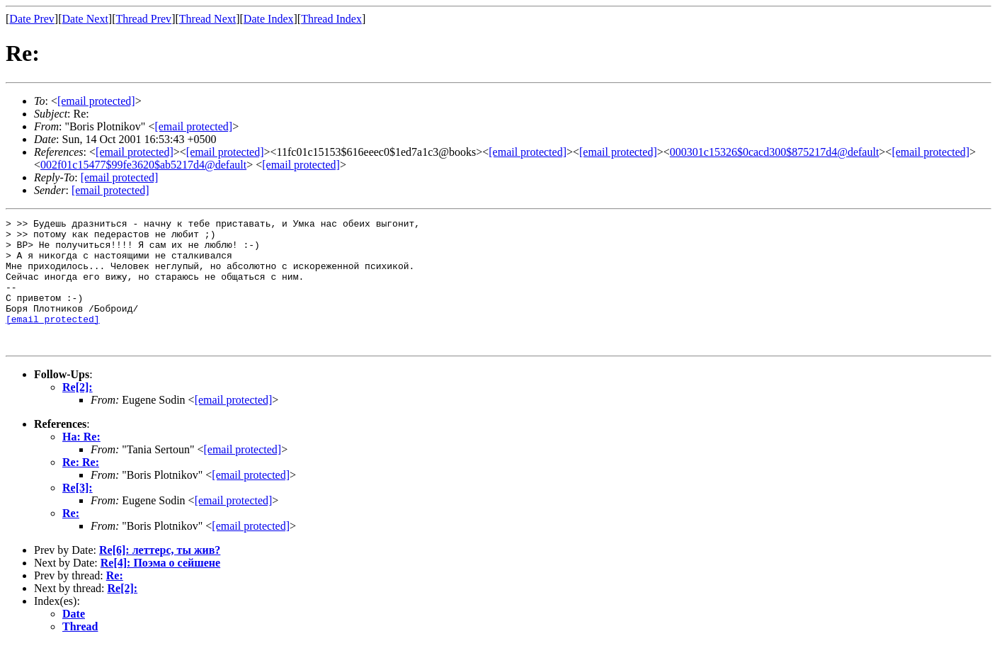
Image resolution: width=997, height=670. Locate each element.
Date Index (269, 19)
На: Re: (81, 462)
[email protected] (134, 152)
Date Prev (32, 19)
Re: (70, 539)
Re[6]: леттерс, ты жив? (159, 575)
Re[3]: (77, 513)
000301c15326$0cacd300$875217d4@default (774, 152)
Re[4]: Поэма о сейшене (160, 588)
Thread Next (207, 19)
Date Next (85, 19)
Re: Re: (80, 488)
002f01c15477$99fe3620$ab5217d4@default (143, 165)
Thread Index (331, 19)
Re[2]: (77, 413)
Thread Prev (143, 19)
